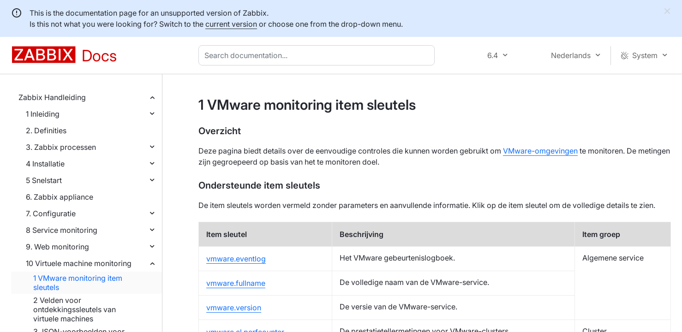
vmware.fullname (235, 283)
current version (231, 24)
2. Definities (46, 130)
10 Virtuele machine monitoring (79, 263)
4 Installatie (45, 163)
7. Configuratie (51, 213)
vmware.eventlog (236, 258)
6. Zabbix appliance (59, 197)
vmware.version (233, 307)
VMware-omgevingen (540, 150)
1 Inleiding (43, 114)
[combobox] (318, 55)
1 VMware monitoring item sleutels (77, 282)
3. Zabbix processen (61, 147)
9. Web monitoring (57, 246)
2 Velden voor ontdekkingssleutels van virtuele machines (74, 309)
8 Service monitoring (61, 230)
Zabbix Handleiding (52, 97)
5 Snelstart (44, 180)
